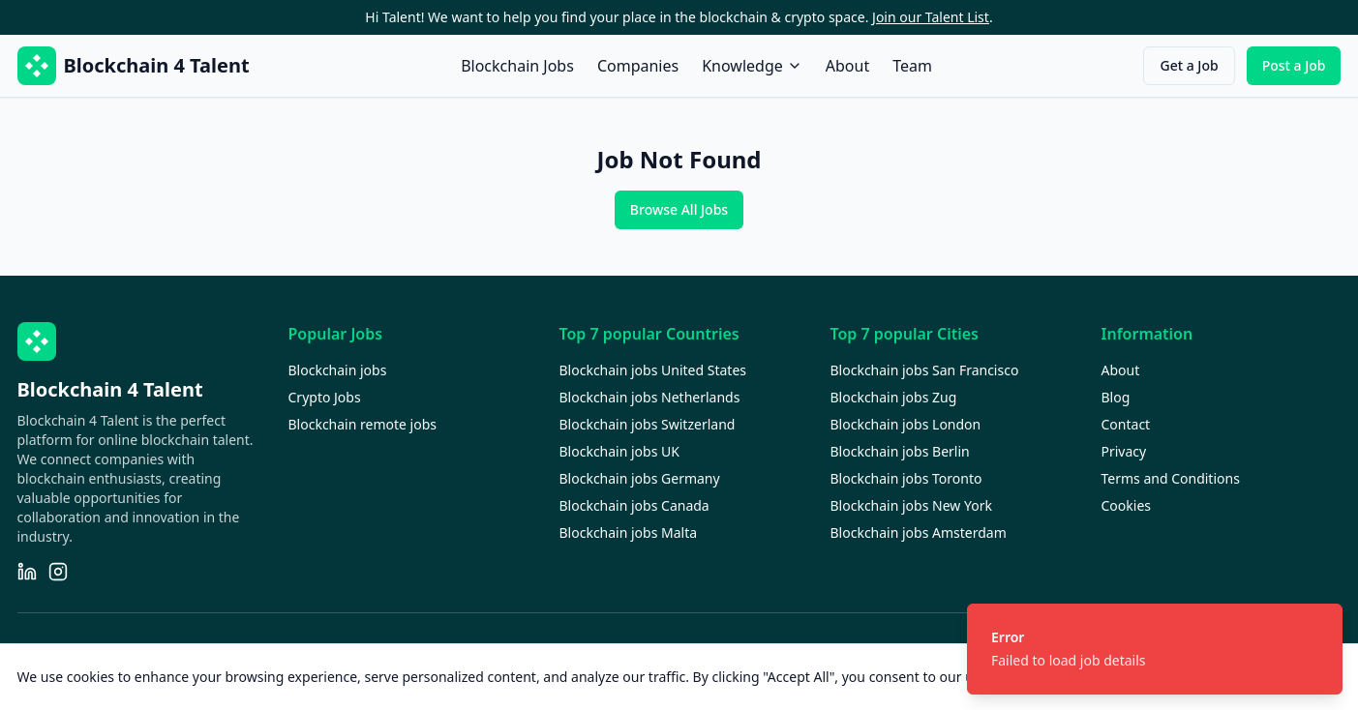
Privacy (1124, 451)
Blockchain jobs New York (911, 505)
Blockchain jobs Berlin (900, 451)
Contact (1126, 424)
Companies (638, 65)
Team (912, 65)
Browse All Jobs (679, 209)
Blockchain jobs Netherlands (649, 397)
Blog (1116, 397)
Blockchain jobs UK (619, 451)
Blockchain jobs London (905, 424)
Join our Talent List (930, 17)
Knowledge (752, 65)
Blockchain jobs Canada (634, 505)
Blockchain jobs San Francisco (924, 370)
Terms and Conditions (1170, 478)
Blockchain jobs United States (653, 370)
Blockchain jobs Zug (893, 397)
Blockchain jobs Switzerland (647, 424)
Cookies (1126, 505)
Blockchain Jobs (517, 65)
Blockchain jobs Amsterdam (918, 532)
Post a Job (1294, 65)
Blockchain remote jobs (362, 424)
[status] (1155, 649)
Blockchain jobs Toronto (906, 478)
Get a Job (1189, 65)
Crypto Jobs (324, 397)
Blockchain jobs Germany (639, 478)
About (847, 65)
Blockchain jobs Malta (628, 532)
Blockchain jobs (337, 370)
